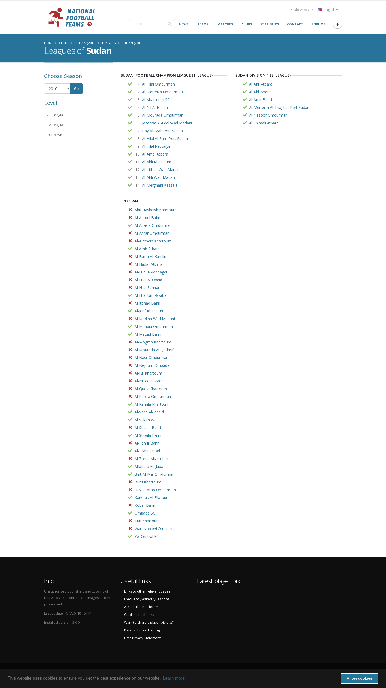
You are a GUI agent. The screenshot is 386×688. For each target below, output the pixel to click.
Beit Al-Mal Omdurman (155, 474)
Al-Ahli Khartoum (156, 161)
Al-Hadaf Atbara (148, 264)
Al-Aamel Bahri (147, 217)
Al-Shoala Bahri (148, 435)
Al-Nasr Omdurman (151, 357)
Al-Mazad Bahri (148, 334)
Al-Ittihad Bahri (147, 303)
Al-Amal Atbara (155, 154)
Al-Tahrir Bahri (147, 443)
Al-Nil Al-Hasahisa (157, 107)
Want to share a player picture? (149, 622)
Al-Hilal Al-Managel (151, 272)
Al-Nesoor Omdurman (268, 115)
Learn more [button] (174, 678)
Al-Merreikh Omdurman (162, 91)
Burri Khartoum (148, 481)
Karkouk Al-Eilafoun (151, 497)
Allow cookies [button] (359, 678)
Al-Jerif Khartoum (149, 310)
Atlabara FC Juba (149, 466)
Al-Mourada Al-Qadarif (154, 349)
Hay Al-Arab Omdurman (155, 489)
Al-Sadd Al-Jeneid (149, 412)
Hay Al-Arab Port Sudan (162, 130)
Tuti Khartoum (147, 520)
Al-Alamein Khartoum (153, 240)
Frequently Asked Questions (147, 599)
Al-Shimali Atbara (264, 122)
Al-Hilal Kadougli (156, 146)
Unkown (55, 134)
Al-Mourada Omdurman (162, 115)
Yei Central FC (147, 536)
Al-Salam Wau (147, 419)
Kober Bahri (145, 505)
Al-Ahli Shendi (260, 91)
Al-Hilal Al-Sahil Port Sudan (165, 138)
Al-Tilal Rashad (147, 450)
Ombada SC (145, 513)
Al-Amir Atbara (147, 248)
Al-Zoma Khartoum (151, 458)
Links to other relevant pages (147, 591)
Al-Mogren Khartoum (153, 342)
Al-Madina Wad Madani (155, 318)
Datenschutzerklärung (142, 630)
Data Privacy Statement (142, 638)
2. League (56, 125)
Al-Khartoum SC (156, 99)
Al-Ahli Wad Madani (159, 177)
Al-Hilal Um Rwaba (150, 295)
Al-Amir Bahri (260, 99)
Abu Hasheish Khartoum (156, 209)
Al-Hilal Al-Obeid (148, 279)
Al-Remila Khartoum (152, 404)
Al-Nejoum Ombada (152, 365)
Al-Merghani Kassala (159, 185)
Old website (301, 10)
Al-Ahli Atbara (260, 84)
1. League (56, 115)
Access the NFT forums (142, 607)
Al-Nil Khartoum (148, 373)
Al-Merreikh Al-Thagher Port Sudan (279, 107)
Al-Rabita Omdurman (153, 396)
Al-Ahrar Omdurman (152, 233)
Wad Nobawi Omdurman (156, 528)
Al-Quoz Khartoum (151, 388)
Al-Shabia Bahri (148, 427)
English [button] (328, 10)
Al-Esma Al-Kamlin (150, 256)
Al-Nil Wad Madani (150, 380)
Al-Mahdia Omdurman (154, 326)
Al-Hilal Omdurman (158, 84)
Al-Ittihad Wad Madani (161, 169)
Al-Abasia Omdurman (153, 225)
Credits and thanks (139, 614)
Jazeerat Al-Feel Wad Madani (167, 122)
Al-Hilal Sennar (147, 287)
